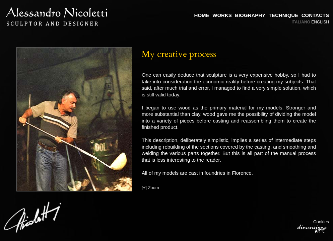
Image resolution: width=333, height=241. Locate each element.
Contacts (315, 15)
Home (201, 15)
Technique (283, 15)
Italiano (300, 22)
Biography (250, 15)
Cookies (321, 221)
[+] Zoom (150, 187)
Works (222, 15)
